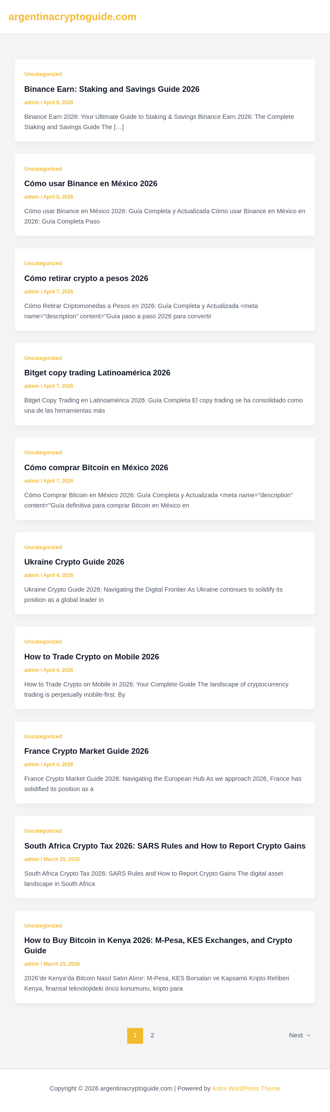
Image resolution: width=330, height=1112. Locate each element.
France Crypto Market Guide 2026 (86, 750)
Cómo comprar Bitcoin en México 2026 (96, 467)
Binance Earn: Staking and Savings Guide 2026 (111, 89)
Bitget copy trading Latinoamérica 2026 (97, 372)
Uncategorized (43, 74)
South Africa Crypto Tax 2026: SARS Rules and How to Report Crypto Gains (165, 845)
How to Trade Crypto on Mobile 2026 (91, 656)
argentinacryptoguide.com (73, 16)
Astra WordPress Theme (246, 1088)
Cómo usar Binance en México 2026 (90, 183)
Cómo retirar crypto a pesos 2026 (86, 278)
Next (300, 1035)
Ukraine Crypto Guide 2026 (74, 561)
